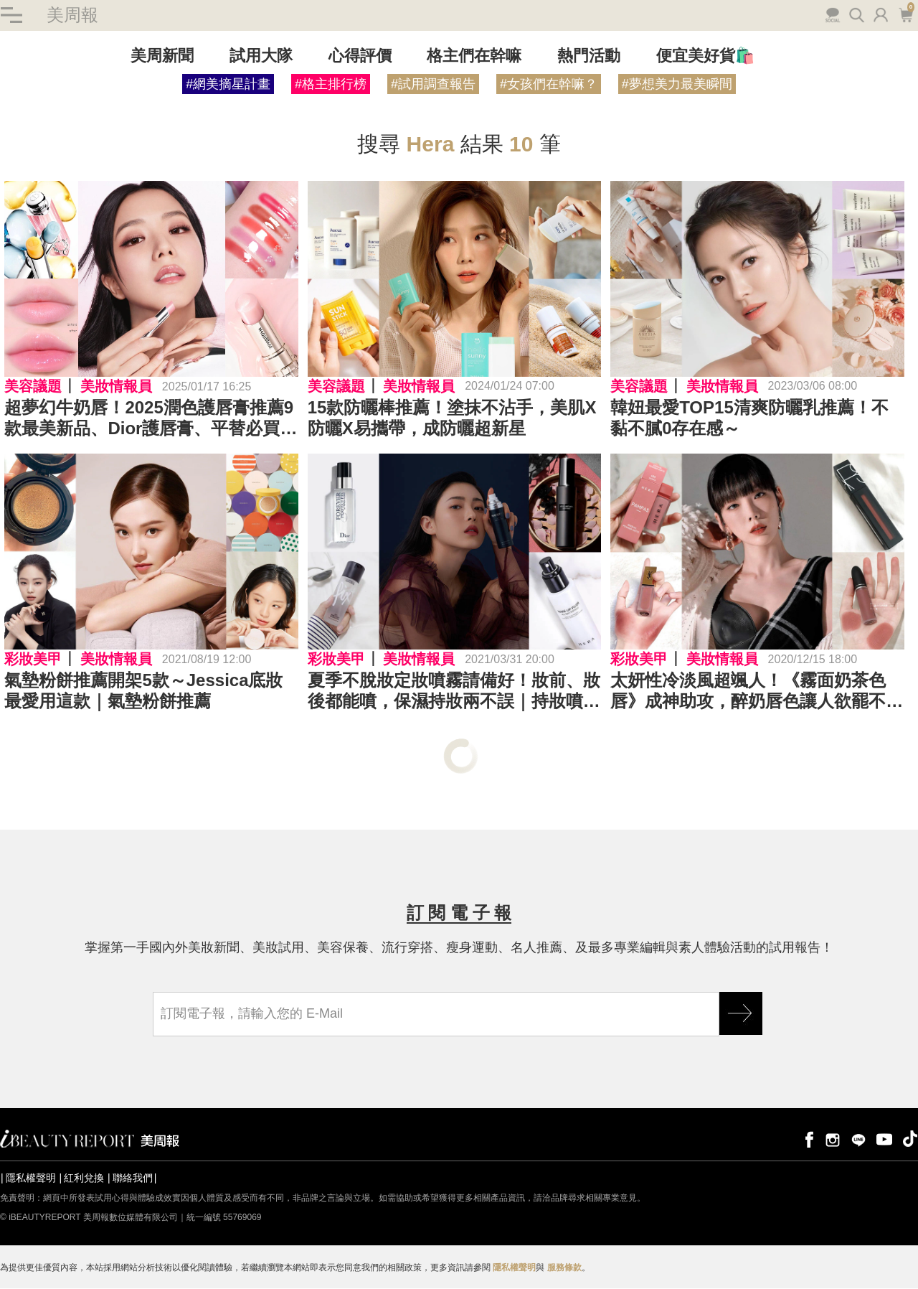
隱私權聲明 (31, 1178)
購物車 (906, 14)
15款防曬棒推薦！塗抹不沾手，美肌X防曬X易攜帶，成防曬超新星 (452, 418)
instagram (833, 1139)
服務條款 (564, 1268)
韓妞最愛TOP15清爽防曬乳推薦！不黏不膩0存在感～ (749, 418)
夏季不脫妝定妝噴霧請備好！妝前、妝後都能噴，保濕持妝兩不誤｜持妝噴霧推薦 (454, 692)
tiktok (910, 1139)
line (858, 1139)
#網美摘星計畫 (228, 85)
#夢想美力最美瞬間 (677, 85)
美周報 (72, 15)
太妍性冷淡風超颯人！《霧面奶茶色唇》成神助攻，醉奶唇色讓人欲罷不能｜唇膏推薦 (756, 692)
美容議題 (33, 387)
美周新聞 (162, 56)
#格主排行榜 (330, 85)
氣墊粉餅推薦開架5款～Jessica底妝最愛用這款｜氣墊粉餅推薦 (143, 691)
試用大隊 (261, 56)
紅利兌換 (84, 1178)
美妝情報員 (116, 387)
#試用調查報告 (433, 85)
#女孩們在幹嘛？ (548, 85)
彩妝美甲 (33, 659)
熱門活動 (588, 56)
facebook (807, 1139)
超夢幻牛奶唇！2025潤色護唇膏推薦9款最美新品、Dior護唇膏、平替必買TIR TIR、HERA (148, 419)
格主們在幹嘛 (474, 56)
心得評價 (360, 56)
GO (740, 1014)
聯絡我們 (133, 1178)
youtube (884, 1139)
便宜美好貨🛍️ (705, 56)
